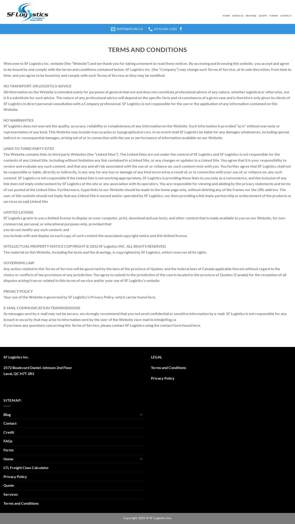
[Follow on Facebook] (181, 29)
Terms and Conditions (168, 367)
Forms (273, 15)
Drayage (251, 15)
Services (237, 15)
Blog (7, 414)
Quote (263, 15)
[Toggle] (141, 414)
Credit (8, 432)
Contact (286, 15)
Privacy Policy (162, 378)
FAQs (7, 441)
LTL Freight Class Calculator (26, 467)
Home (226, 15)
